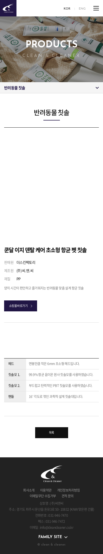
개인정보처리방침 (68, 490)
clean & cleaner (8, 8)
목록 (51, 432)
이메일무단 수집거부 (43, 495)
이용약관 (46, 490)
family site (50, 537)
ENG (82, 8)
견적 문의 (68, 495)
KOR (67, 8)
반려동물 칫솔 (14, 87)
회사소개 (29, 490)
